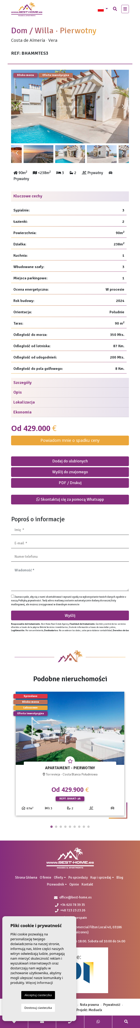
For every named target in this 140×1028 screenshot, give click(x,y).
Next (123, 106)
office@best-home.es (75, 897)
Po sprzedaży (78, 877)
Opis (17, 392)
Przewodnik (55, 884)
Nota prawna (89, 1005)
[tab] (70, 196)
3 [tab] (61, 827)
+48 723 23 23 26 (70, 910)
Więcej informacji (39, 982)
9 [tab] (88, 827)
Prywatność (111, 1005)
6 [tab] (74, 827)
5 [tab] (70, 827)
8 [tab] (84, 827)
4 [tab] (65, 827)
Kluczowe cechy (27, 196)
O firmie (45, 877)
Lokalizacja (24, 402)
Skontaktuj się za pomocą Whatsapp (70, 499)
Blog (119, 877)
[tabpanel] (70, 755)
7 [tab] (79, 827)
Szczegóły (22, 382)
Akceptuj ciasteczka (38, 995)
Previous (17, 106)
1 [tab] (51, 827)
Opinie (74, 884)
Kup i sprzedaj (100, 877)
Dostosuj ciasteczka (38, 1008)
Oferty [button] (58, 877)
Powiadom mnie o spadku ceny (70, 440)
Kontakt (87, 884)
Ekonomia (22, 412)
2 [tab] (56, 827)
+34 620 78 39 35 (70, 905)
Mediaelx (95, 1010)
